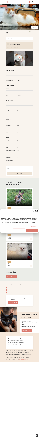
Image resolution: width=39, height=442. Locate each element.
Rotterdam (9, 238)
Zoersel (9, 265)
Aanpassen (19, 230)
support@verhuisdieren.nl (23, 359)
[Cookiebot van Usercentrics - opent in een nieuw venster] (33, 211)
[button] (30, 2)
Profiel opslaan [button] (19, 38)
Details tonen (33, 226)
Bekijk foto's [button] (34, 27)
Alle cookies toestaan (31, 230)
